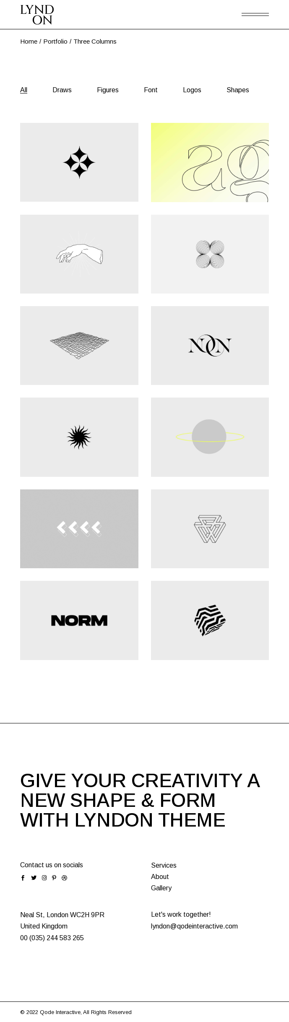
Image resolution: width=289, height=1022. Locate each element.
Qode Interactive (60, 1012)
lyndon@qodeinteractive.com (194, 926)
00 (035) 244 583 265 (52, 937)
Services (164, 865)
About (160, 876)
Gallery (161, 888)
